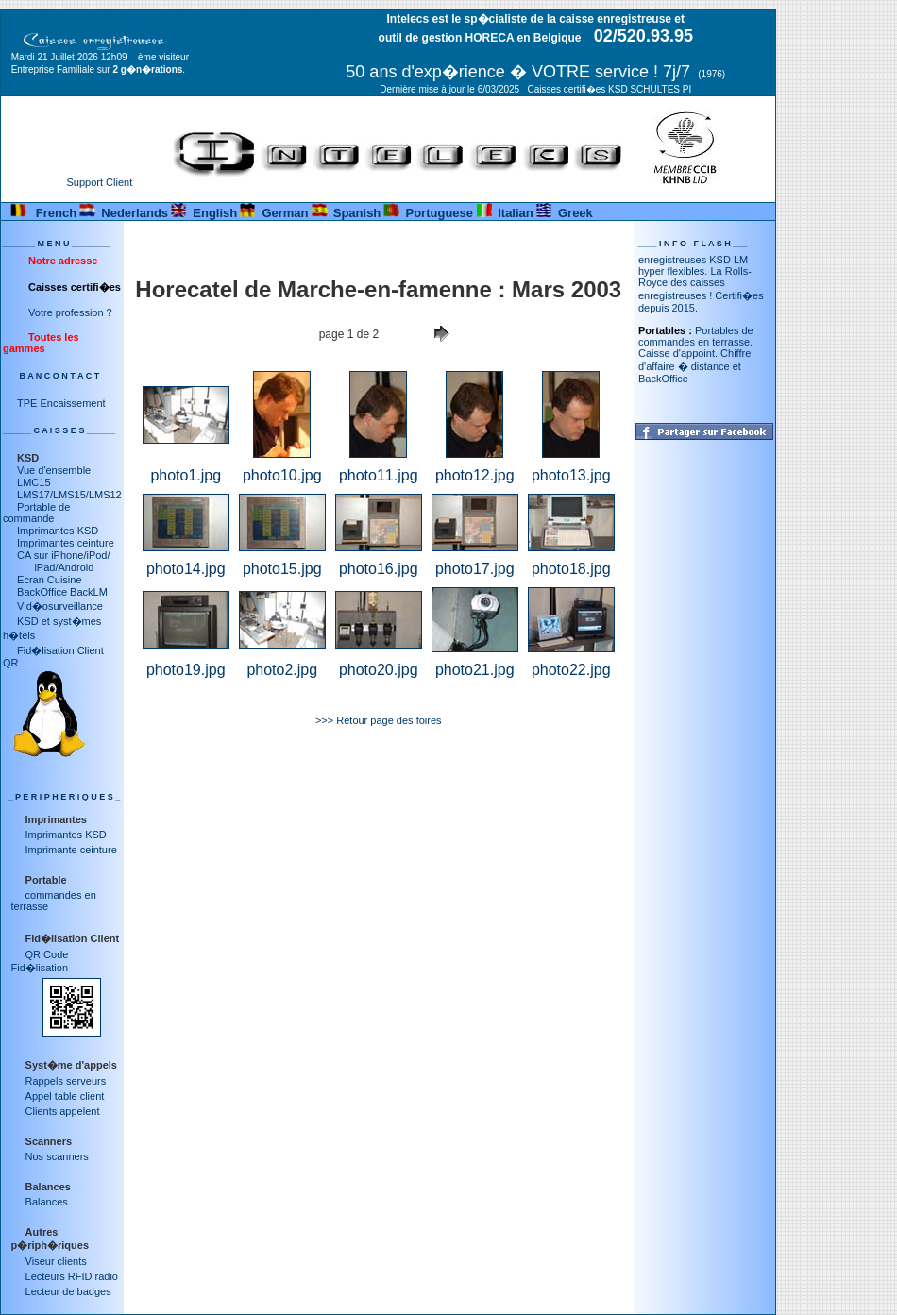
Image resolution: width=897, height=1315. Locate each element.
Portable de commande (36, 512)
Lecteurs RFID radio (71, 1276)
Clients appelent (62, 1111)
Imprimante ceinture (71, 849)
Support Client (100, 182)
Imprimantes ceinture (65, 542)
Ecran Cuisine (49, 579)
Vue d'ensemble (54, 470)
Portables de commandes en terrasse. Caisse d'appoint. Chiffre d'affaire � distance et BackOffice (695, 359)
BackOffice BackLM (62, 592)
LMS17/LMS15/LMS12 (69, 494)
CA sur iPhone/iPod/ (63, 555)
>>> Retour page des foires (378, 720)
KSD (28, 458)
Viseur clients (56, 1261)
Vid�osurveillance (60, 606)
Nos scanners (57, 1156)
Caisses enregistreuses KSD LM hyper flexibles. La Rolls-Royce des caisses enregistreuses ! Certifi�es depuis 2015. (701, 282)
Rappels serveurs (66, 1081)
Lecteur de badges (68, 1291)
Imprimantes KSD (57, 530)
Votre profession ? (70, 312)
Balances (46, 1201)
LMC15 (33, 482)
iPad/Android (55, 567)
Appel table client (65, 1096)
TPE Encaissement (61, 403)
